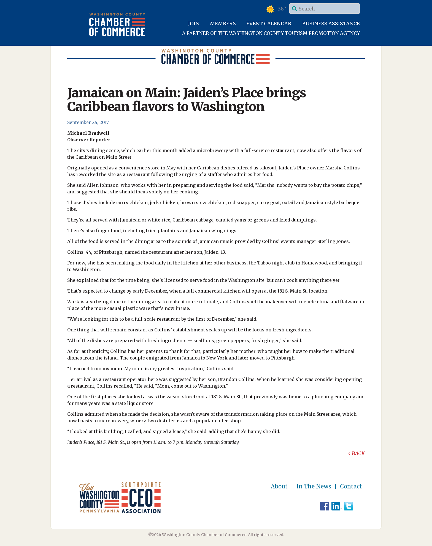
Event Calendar (268, 23)
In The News (313, 486)
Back (358, 453)
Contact (351, 486)
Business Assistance (331, 23)
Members (223, 23)
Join (193, 23)
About (279, 486)
